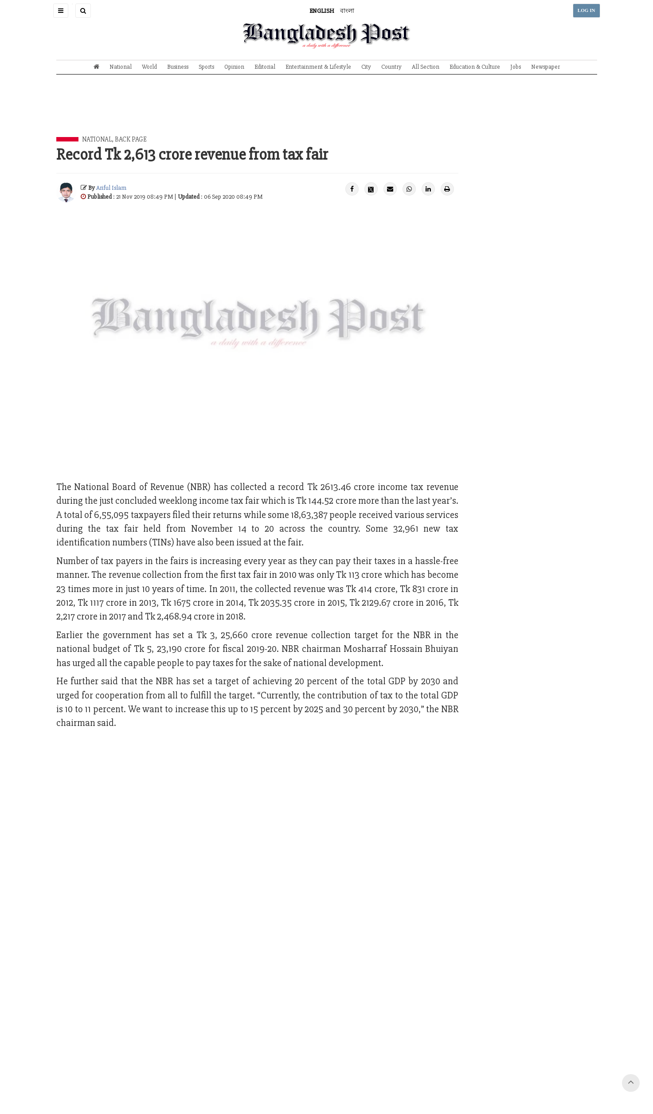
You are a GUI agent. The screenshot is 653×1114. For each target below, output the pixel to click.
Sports (206, 67)
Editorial (264, 67)
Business (177, 67)
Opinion (234, 67)
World (149, 67)
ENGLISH (321, 11)
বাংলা (347, 11)
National (120, 67)
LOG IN (586, 10)
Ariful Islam (111, 188)
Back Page (131, 139)
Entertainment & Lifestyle (318, 67)
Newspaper (545, 67)
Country (391, 67)
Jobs (515, 67)
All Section (425, 67)
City (366, 67)
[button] (60, 11)
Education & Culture (475, 67)
